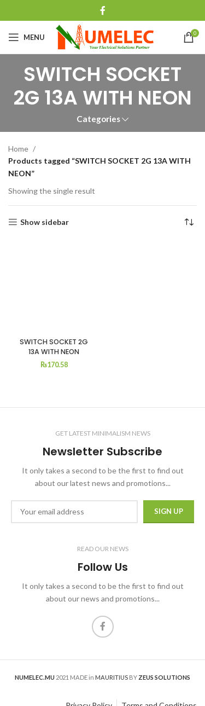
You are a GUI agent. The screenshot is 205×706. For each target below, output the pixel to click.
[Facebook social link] (102, 10)
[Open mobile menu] (26, 37)
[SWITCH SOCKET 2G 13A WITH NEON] (54, 287)
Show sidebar (44, 222)
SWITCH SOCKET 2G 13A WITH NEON (54, 346)
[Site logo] (105, 36)
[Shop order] (188, 222)
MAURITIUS (111, 677)
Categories (98, 119)
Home (18, 148)
